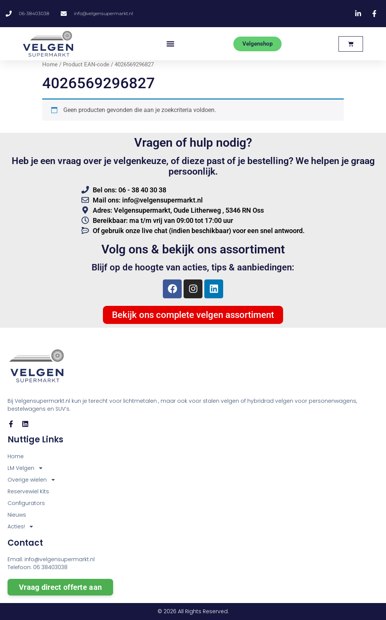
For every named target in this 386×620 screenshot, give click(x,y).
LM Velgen (25, 468)
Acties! (21, 527)
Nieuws (17, 515)
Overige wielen (32, 480)
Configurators (26, 503)
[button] (170, 44)
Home (50, 64)
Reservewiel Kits (28, 491)
